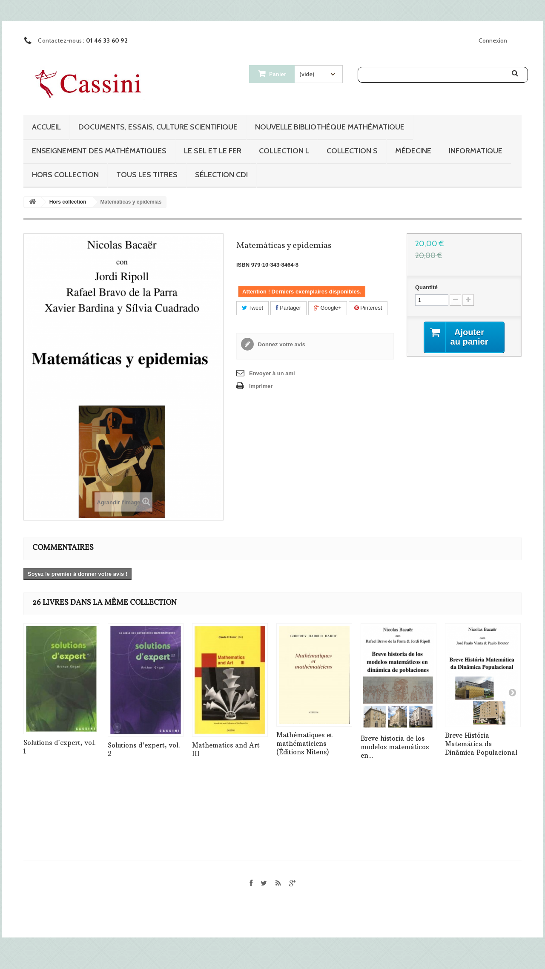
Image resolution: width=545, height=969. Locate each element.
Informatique (475, 150)
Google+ (327, 308)
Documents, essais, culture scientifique (158, 127)
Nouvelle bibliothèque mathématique (329, 127)
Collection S (352, 150)
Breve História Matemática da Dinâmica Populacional (481, 743)
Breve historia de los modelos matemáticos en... (395, 746)
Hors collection (65, 174)
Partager (288, 308)
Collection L (284, 150)
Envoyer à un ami (272, 373)
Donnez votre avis (280, 344)
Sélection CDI (221, 174)
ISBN (243, 265)
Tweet (252, 308)
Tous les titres (147, 174)
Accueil (46, 127)
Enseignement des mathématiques (99, 150)
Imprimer (261, 386)
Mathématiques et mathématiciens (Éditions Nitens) (304, 743)
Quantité (426, 287)
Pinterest (368, 308)
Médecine (413, 150)
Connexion (493, 40)
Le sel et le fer (212, 150)
